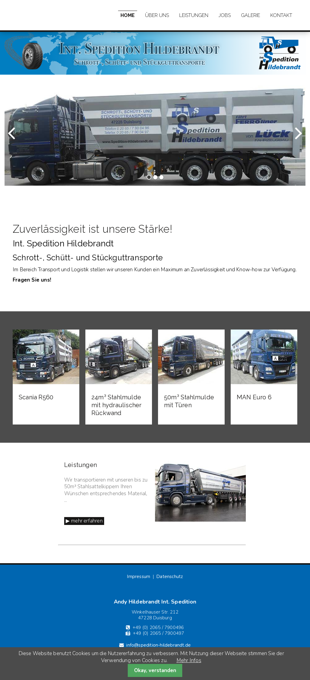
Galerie (250, 15)
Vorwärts (287, 138)
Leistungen (193, 15)
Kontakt (281, 15)
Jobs (225, 15)
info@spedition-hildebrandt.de (158, 645)
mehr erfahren (87, 520)
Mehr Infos (188, 660)
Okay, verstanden (155, 670)
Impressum (138, 576)
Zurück (19, 138)
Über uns (157, 15)
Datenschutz (169, 576)
